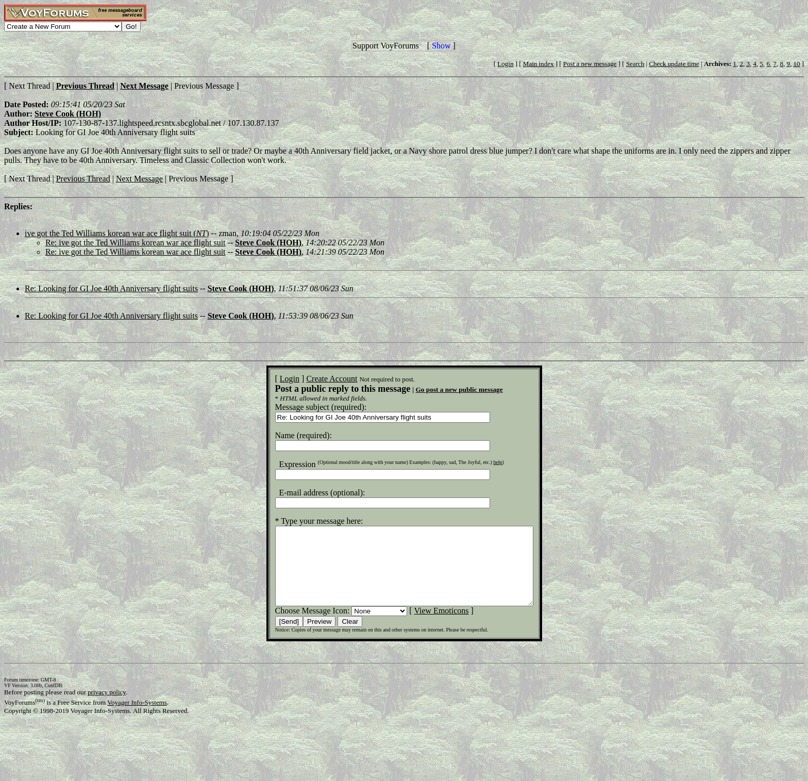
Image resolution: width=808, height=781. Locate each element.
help (482, 462)
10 (796, 64)
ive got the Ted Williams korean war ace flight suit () (117, 233)
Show (441, 45)
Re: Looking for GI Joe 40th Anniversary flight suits (111, 288)
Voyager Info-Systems (137, 718)
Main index (538, 64)
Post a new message (590, 64)
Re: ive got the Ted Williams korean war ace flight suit (135, 242)
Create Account (316, 378)
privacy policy (107, 707)
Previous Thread (83, 178)
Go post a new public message (443, 389)
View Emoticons (425, 626)
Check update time (674, 64)
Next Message (139, 178)
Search (635, 64)
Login (505, 64)
